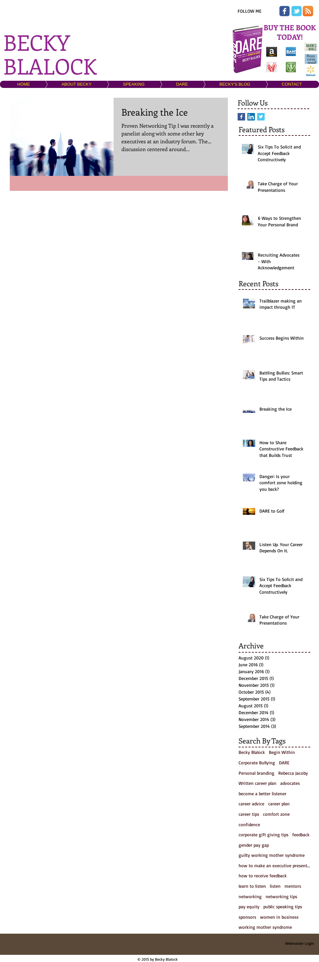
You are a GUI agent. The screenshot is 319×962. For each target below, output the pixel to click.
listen (275, 886)
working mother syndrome (265, 927)
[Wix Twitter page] (296, 11)
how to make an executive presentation (274, 865)
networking (250, 896)
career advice (251, 803)
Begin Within (282, 752)
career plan (279, 803)
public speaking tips (282, 906)
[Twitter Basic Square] (261, 116)
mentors (292, 886)
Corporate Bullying (257, 762)
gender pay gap (254, 845)
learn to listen (252, 886)
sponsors (247, 917)
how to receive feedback (263, 875)
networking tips (281, 896)
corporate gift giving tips (263, 834)
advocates (290, 783)
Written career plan (257, 783)
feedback (301, 834)
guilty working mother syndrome (272, 855)
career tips (249, 814)
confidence (249, 824)
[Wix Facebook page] (284, 11)
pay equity (249, 906)
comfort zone (276, 814)
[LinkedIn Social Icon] (251, 116)
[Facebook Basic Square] (241, 116)
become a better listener (262, 793)
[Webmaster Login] (299, 943)
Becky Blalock (252, 752)
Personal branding (256, 773)
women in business (279, 917)
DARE (284, 762)
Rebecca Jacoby (293, 773)
